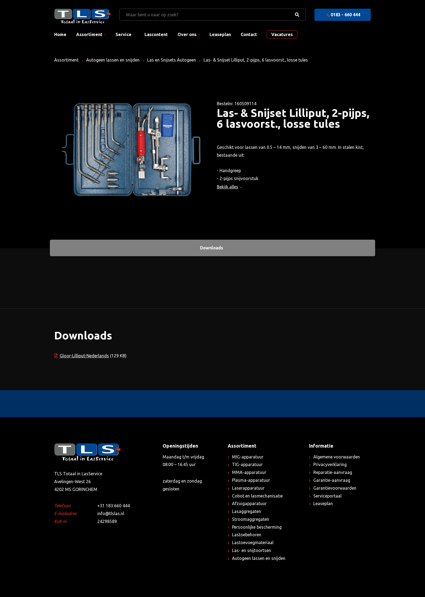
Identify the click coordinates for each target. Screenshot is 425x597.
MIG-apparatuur (247, 456)
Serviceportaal (327, 495)
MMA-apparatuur (249, 472)
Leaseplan (220, 34)
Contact (249, 34)
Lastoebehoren (246, 534)
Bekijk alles (229, 186)
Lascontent (156, 34)
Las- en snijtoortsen (251, 550)
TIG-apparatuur (247, 464)
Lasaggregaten (246, 511)
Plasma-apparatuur (251, 480)
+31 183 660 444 (113, 505)
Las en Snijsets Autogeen (171, 59)
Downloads (211, 247)
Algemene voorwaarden (336, 456)
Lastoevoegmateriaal (252, 542)
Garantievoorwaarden (334, 488)
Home (60, 34)
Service (123, 34)
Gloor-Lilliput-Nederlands (81, 355)
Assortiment (89, 34)
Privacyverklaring (330, 464)
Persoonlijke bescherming (257, 527)
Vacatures (282, 34)
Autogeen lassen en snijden (113, 59)
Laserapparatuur (248, 488)
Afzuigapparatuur (249, 503)
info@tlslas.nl (110, 513)
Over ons (187, 34)
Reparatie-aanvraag (332, 472)
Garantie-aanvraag (331, 480)
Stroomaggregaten (250, 519)
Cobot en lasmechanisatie (257, 495)
